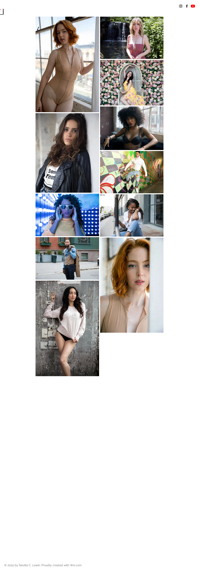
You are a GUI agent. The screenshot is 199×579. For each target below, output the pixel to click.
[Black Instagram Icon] (181, 6)
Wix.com (76, 565)
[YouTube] (193, 6)
